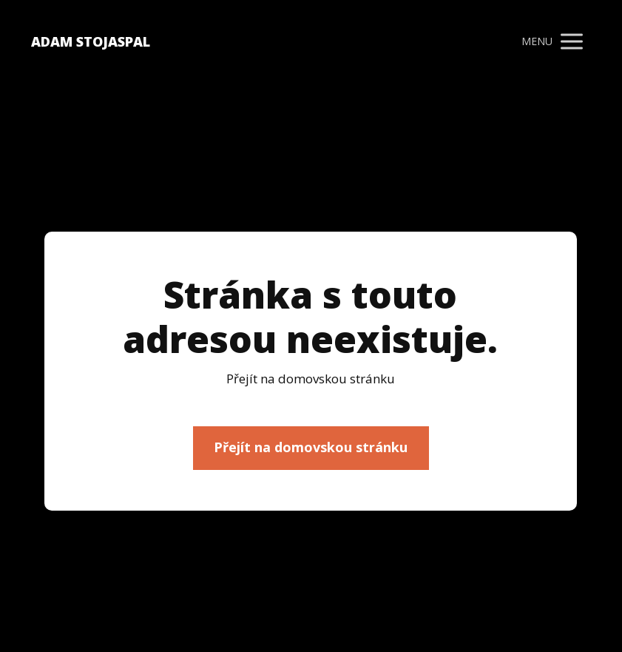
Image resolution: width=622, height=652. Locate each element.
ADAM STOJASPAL (90, 41)
